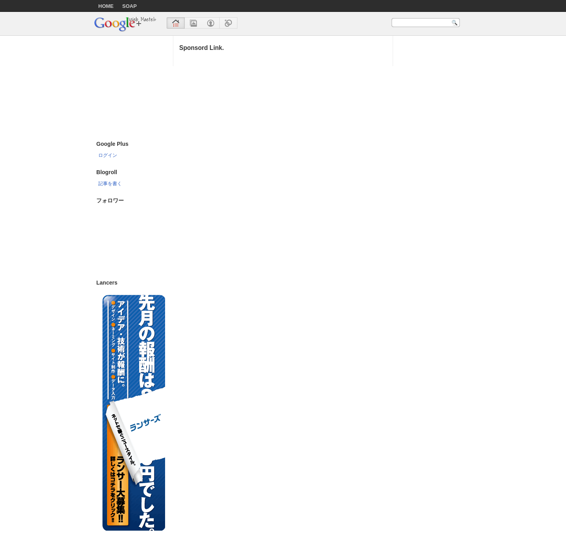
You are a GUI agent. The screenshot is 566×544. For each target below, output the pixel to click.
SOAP (129, 6)
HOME (106, 6)
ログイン (107, 155)
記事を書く (110, 183)
